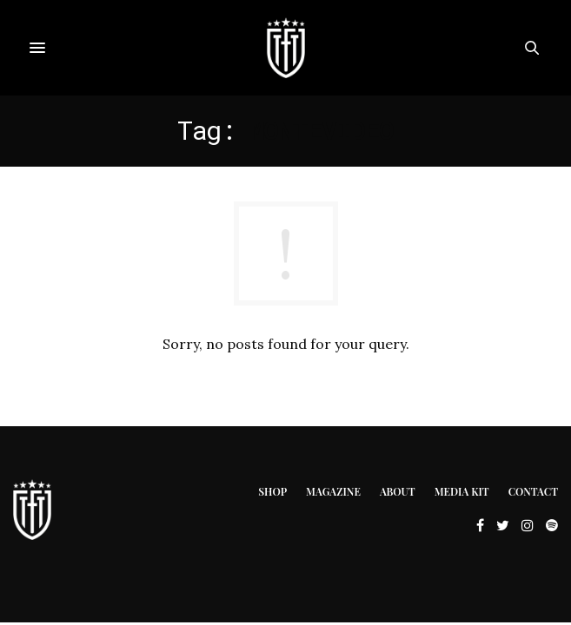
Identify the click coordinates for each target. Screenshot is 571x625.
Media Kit (462, 491)
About (397, 491)
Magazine (333, 491)
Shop (272, 491)
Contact (533, 491)
